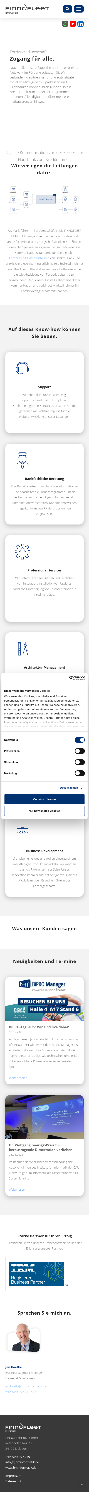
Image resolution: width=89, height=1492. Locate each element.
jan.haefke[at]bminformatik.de (25, 1386)
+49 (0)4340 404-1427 (20, 1391)
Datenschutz (14, 1481)
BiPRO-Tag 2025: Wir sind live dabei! (39, 1027)
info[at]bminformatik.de (22, 1462)
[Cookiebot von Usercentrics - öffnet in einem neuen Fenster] (69, 678)
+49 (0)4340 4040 (17, 1457)
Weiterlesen (17, 1078)
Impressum (13, 1476)
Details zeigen (69, 787)
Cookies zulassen (44, 799)
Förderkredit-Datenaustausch (29, 258)
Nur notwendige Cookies (44, 810)
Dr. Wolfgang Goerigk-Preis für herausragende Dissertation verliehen (40, 1147)
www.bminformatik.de (20, 1467)
